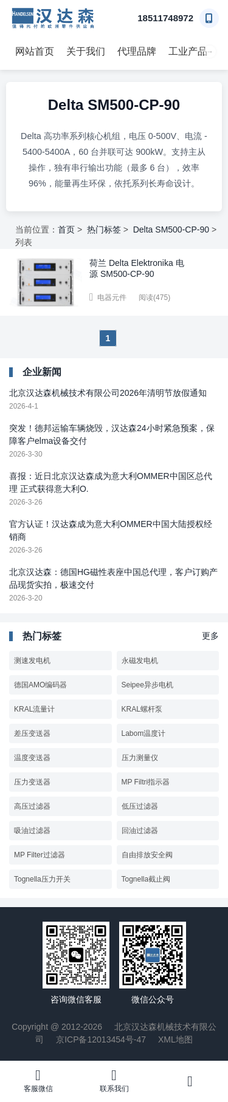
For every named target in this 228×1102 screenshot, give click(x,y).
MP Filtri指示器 (146, 782)
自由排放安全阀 (147, 855)
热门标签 (104, 229)
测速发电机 (32, 660)
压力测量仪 (140, 757)
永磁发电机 (140, 660)
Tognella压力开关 (42, 879)
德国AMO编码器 (40, 685)
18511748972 (165, 18)
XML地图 (175, 1039)
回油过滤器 (140, 830)
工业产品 (187, 51)
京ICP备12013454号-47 (101, 1039)
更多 (210, 636)
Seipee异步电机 (147, 685)
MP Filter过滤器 (39, 855)
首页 (66, 229)
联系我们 (114, 1080)
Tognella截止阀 (146, 879)
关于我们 (85, 51)
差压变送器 (32, 733)
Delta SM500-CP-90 (171, 229)
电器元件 (111, 297)
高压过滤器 (32, 806)
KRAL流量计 (34, 709)
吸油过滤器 (32, 830)
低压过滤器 (140, 806)
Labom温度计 (144, 733)
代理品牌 (136, 51)
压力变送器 (32, 782)
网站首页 (34, 51)
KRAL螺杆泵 (142, 709)
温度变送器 (32, 757)
